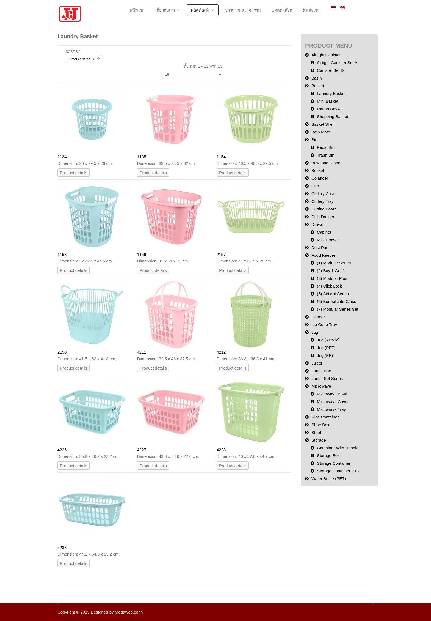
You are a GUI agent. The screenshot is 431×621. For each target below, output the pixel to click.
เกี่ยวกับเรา (165, 10)
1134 (62, 156)
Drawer (318, 224)
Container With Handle (337, 447)
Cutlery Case (323, 193)
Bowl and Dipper (326, 162)
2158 (62, 352)
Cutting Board (324, 209)
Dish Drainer (322, 216)
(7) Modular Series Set (337, 309)
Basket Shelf (323, 124)
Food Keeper (323, 255)
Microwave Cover (333, 401)
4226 (62, 449)
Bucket (317, 170)
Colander (319, 178)
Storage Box (328, 455)
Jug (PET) (326, 347)
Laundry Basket (331, 93)
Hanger (318, 316)
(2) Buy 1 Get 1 (331, 270)
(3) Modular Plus (332, 278)
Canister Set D (330, 70)
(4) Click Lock (329, 286)
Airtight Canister (326, 55)
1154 (221, 156)
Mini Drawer (328, 239)
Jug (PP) (325, 355)
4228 (221, 449)
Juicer (316, 363)
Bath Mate (320, 132)
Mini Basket (327, 101)
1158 (62, 254)
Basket (317, 85)
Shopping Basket (332, 116)
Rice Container (325, 417)
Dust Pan (319, 247)
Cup (315, 186)
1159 (141, 254)
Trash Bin (326, 155)
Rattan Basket (330, 108)
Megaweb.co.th (129, 612)
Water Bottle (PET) (328, 478)
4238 (62, 547)
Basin (316, 78)
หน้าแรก (137, 10)
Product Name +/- (82, 59)
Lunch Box (321, 370)
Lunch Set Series (327, 378)
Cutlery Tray (322, 201)
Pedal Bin (326, 147)
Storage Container (333, 463)
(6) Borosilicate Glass (336, 301)
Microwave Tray (331, 409)
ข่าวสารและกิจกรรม (243, 10)
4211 (141, 352)
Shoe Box (320, 424)
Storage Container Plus (338, 471)
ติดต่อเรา (311, 10)
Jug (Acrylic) (328, 340)
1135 (141, 156)
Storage (318, 440)
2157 (221, 254)
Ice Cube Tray (324, 324)
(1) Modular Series (334, 263)
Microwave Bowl (332, 394)
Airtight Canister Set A (337, 62)
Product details (73, 172)
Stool (316, 432)
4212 (221, 352)
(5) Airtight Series (333, 293)
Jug (314, 332)
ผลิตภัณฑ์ (200, 10)
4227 (141, 449)
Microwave (321, 386)
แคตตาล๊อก (282, 10)
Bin (314, 139)
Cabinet (324, 232)
